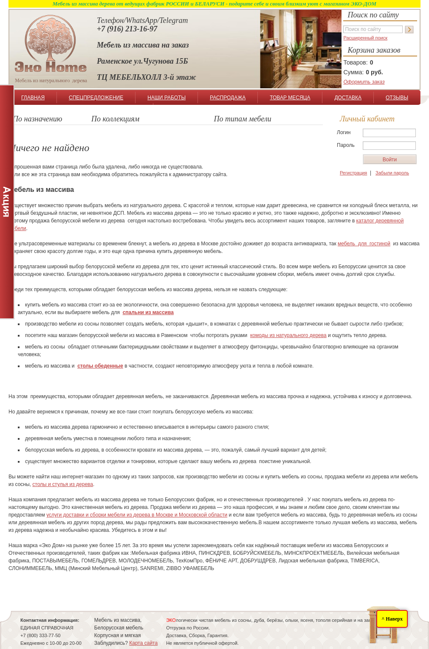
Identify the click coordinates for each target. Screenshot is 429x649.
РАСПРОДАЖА (228, 98)
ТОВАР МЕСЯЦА (290, 98)
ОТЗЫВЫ (397, 98)
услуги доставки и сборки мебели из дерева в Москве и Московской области (136, 515)
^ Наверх (392, 619)
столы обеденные (100, 366)
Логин (343, 132)
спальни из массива (148, 312)
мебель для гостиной (364, 244)
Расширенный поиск (365, 37)
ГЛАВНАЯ (33, 98)
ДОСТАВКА (347, 98)
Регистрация (353, 172)
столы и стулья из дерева (62, 484)
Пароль (346, 145)
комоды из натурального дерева (288, 335)
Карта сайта (143, 643)
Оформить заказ (363, 82)
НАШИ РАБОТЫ (166, 98)
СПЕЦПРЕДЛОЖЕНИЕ (96, 98)
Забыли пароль (392, 172)
